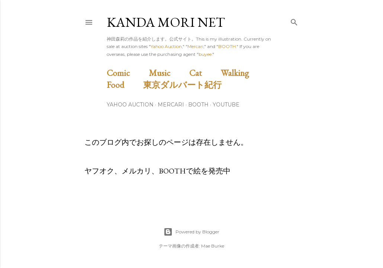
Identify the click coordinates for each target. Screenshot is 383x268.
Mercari (195, 46)
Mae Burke (212, 246)
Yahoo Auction (166, 46)
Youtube (226, 104)
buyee (205, 54)
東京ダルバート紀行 (186, 84)
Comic (127, 73)
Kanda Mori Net (166, 22)
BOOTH (227, 46)
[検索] (294, 20)
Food (124, 84)
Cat (204, 73)
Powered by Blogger (191, 231)
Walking (243, 73)
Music (168, 73)
